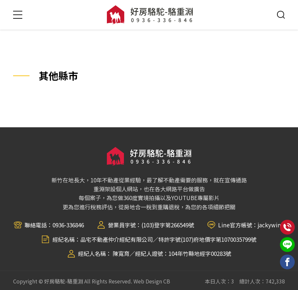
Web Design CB (151, 281)
